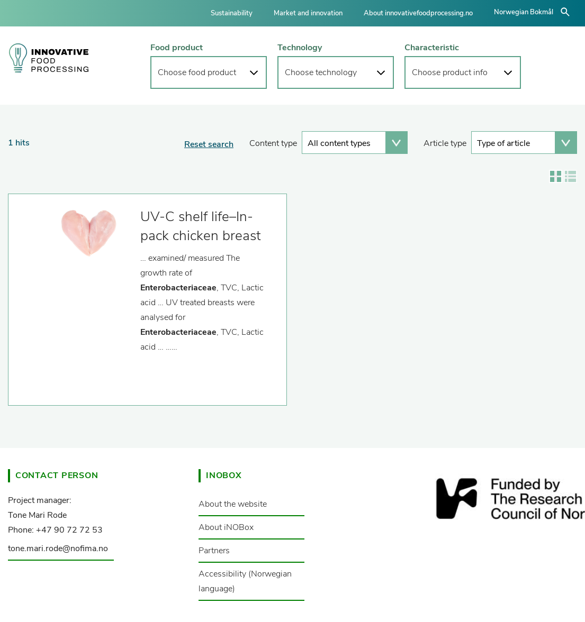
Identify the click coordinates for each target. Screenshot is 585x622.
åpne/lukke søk (565, 12)
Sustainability (232, 13)
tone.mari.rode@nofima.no (58, 548)
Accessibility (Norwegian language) (245, 581)
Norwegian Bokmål (523, 12)
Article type (445, 143)
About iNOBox (226, 527)
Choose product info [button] (450, 72)
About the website (233, 504)
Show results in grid (555, 176)
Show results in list (570, 176)
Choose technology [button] (321, 72)
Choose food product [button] (197, 72)
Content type (273, 143)
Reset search (208, 144)
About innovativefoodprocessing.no (418, 13)
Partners (214, 550)
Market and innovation (308, 13)
